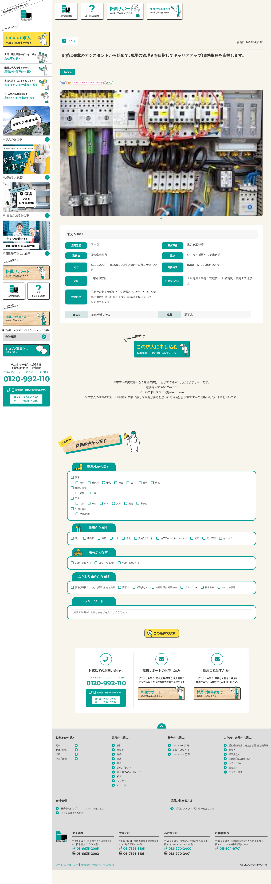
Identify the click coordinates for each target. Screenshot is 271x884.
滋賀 (130, 503)
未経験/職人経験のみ (166, 587)
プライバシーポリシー (67, 864)
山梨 (94, 493)
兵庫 (118, 503)
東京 (82, 482)
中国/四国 (85, 514)
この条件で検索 (164, 633)
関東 (77, 477)
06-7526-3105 (132, 848)
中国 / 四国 (80, 508)
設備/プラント (145, 538)
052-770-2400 (177, 848)
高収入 (125, 587)
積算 (196, 538)
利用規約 (85, 864)
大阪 (82, 503)
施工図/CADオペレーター (173, 538)
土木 (116, 538)
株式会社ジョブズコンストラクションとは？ (83, 808)
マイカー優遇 (228, 587)
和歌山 (144, 503)
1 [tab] (162, 219)
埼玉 (121, 482)
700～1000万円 (130, 562)
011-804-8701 (227, 848)
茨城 (157, 482)
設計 (77, 538)
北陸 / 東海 (80, 487)
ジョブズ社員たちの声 (72, 813)
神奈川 (95, 482)
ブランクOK (191, 587)
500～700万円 (107, 562)
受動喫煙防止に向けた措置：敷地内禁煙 (95, 587)
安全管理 (211, 538)
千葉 (108, 482)
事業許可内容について (103, 864)
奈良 (106, 503)
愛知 (82, 493)
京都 (94, 503)
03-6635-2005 (85, 848)
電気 (128, 538)
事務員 (90, 538)
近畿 (77, 498)
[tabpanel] (161, 153)
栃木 (133, 482)
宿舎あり (209, 587)
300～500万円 (83, 562)
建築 (104, 538)
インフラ (227, 538)
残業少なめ (142, 587)
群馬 (145, 482)
